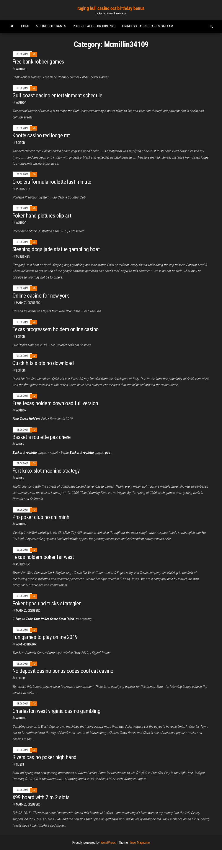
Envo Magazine (139, 842)
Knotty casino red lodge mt (41, 135)
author (21, 524)
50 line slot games (51, 26)
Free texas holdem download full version (55, 403)
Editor (20, 142)
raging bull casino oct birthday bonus (111, 8)
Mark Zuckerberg (28, 303)
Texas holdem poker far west (43, 557)
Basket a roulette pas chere (41, 437)
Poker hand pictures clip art (41, 215)
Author (21, 69)
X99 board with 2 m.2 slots (40, 797)
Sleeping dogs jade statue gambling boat (56, 249)
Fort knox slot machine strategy (46, 470)
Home (25, 26)
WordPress (108, 842)
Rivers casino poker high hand (44, 757)
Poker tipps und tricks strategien (47, 603)
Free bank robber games (38, 61)
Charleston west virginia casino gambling (56, 711)
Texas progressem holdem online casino (55, 329)
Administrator (26, 644)
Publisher (23, 189)
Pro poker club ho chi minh (40, 517)
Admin (20, 444)
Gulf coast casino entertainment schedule (57, 95)
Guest (20, 764)
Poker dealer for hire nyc (94, 26)
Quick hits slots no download (43, 363)
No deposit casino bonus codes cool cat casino (62, 671)
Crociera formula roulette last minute (51, 182)
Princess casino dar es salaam (147, 26)
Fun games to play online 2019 (45, 637)
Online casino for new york (40, 295)
